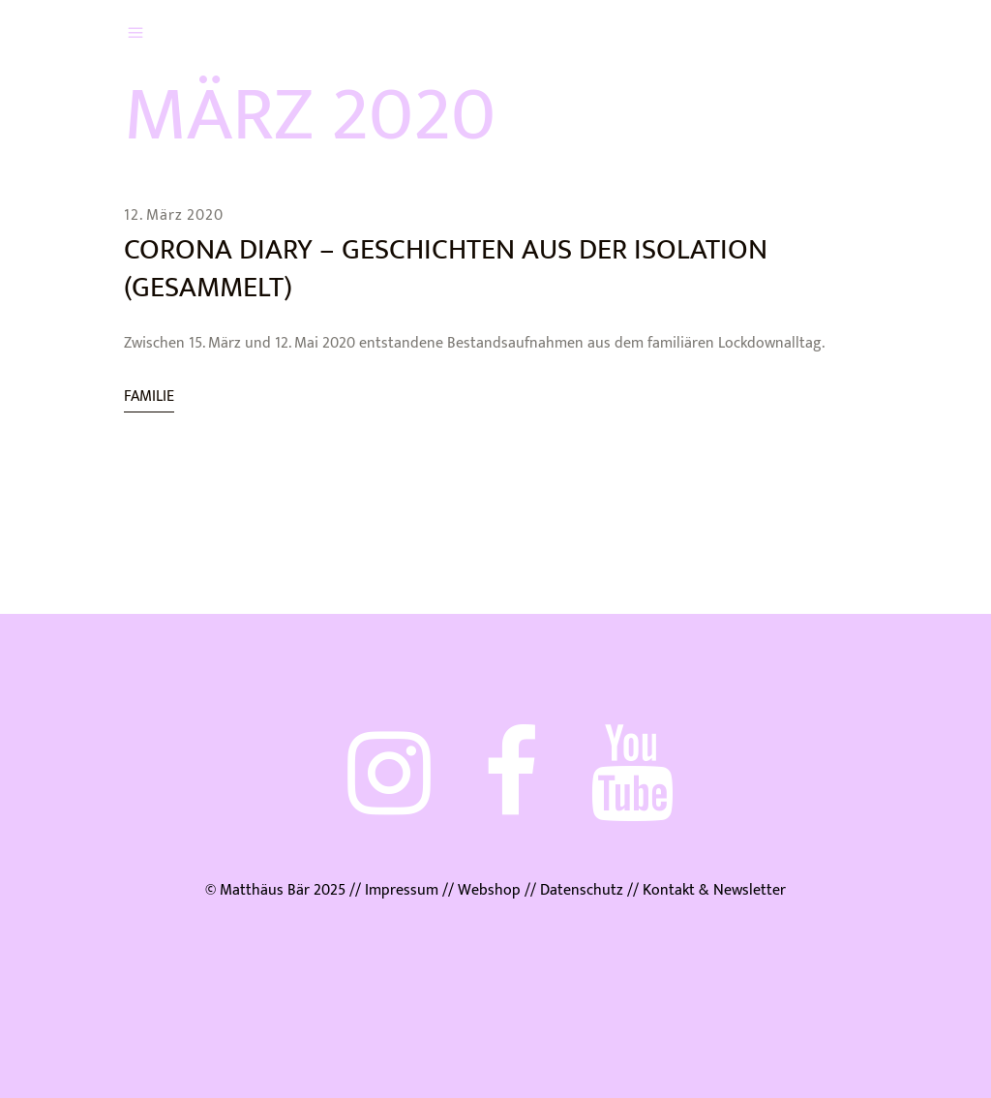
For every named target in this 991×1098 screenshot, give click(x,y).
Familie (149, 396)
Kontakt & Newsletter (712, 890)
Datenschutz (581, 890)
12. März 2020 (173, 215)
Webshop (489, 890)
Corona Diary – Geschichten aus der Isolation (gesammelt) (445, 269)
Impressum (401, 890)
